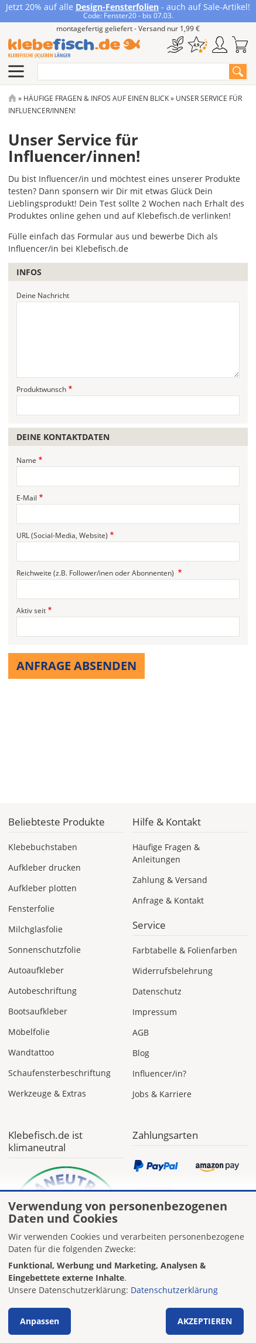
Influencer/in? (159, 1073)
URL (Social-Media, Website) (62, 535)
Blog (140, 1052)
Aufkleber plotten (42, 888)
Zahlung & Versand (169, 879)
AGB (140, 1032)
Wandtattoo (31, 1052)
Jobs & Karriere (162, 1094)
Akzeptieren (205, 1321)
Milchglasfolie (35, 929)
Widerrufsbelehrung (172, 970)
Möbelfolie (29, 1031)
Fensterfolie (31, 908)
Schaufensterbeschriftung (59, 1072)
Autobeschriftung (42, 990)
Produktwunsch (41, 389)
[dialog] (128, 1267)
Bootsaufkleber (37, 1011)
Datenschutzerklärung (174, 1289)
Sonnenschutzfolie (44, 949)
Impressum (154, 1011)
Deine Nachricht (42, 295)
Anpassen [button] (39, 1321)
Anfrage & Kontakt (168, 900)
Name (26, 460)
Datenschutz (157, 991)
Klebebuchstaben (42, 847)
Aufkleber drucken (44, 867)
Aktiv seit (31, 610)
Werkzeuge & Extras (47, 1093)
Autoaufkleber (36, 970)
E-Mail (26, 498)
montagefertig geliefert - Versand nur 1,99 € (128, 28)
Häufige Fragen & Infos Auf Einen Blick (96, 98)
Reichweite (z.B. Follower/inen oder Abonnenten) (96, 573)
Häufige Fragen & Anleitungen (166, 853)
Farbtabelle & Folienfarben (184, 950)
